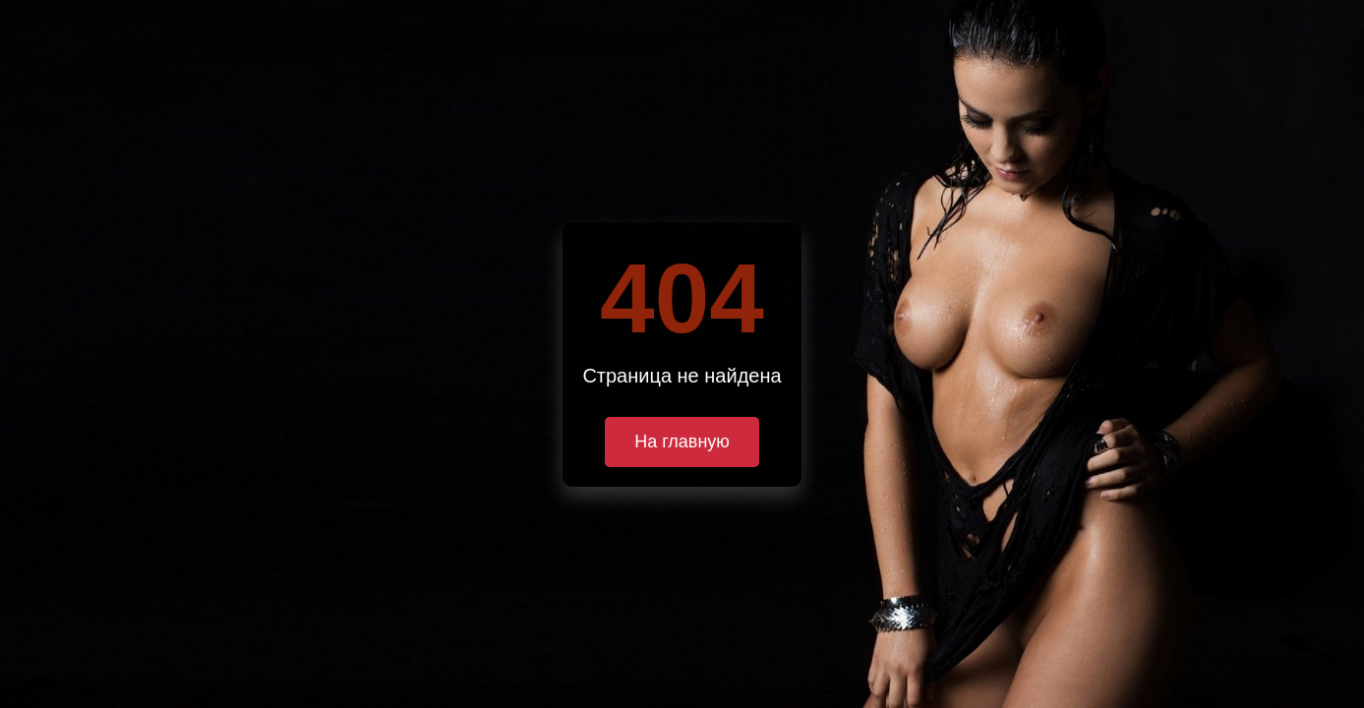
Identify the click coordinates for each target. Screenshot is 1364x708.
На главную (682, 441)
